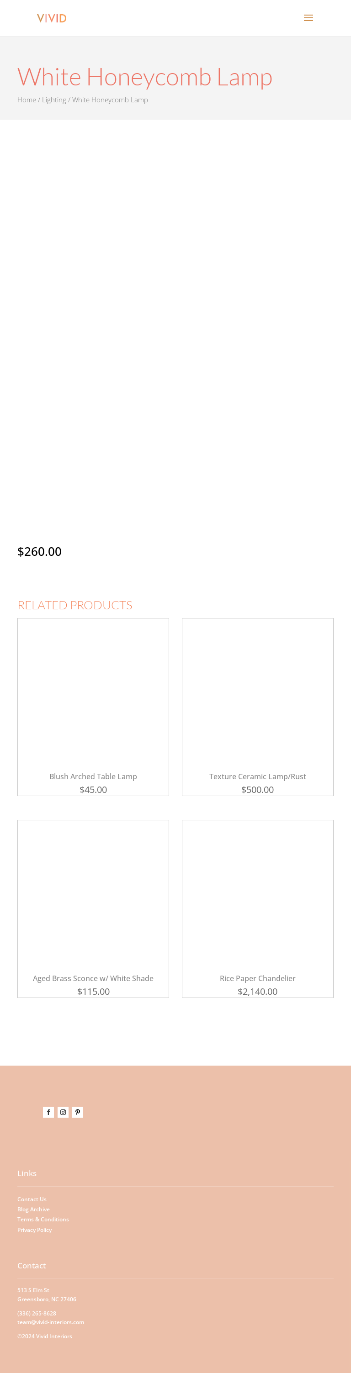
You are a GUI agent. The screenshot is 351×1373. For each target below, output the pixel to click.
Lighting (54, 99)
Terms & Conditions (43, 1219)
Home (26, 99)
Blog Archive (33, 1209)
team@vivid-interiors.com (50, 1322)
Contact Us (32, 1199)
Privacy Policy (34, 1230)
